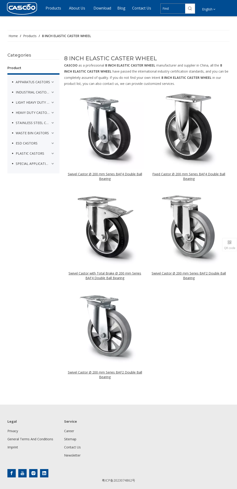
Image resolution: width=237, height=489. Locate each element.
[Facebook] (11, 473)
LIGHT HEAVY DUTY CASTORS (35, 102)
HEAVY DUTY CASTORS (33, 112)
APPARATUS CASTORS (33, 82)
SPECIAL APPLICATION (33, 163)
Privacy (12, 431)
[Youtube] (22, 473)
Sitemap (70, 439)
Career (69, 431)
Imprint (12, 447)
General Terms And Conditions (30, 439)
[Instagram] (33, 473)
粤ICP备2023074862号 (118, 480)
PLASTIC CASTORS (30, 153)
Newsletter (72, 455)
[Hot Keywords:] (190, 8)
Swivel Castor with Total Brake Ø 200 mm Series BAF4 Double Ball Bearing (105, 275)
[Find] (173, 8)
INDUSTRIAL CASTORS (33, 92)
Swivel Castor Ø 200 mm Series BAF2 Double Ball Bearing (189, 275)
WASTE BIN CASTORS (32, 133)
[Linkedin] (44, 473)
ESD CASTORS (26, 143)
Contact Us (72, 447)
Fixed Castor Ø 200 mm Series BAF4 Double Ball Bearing (188, 176)
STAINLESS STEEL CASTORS (35, 123)
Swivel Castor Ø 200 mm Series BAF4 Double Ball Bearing (105, 176)
